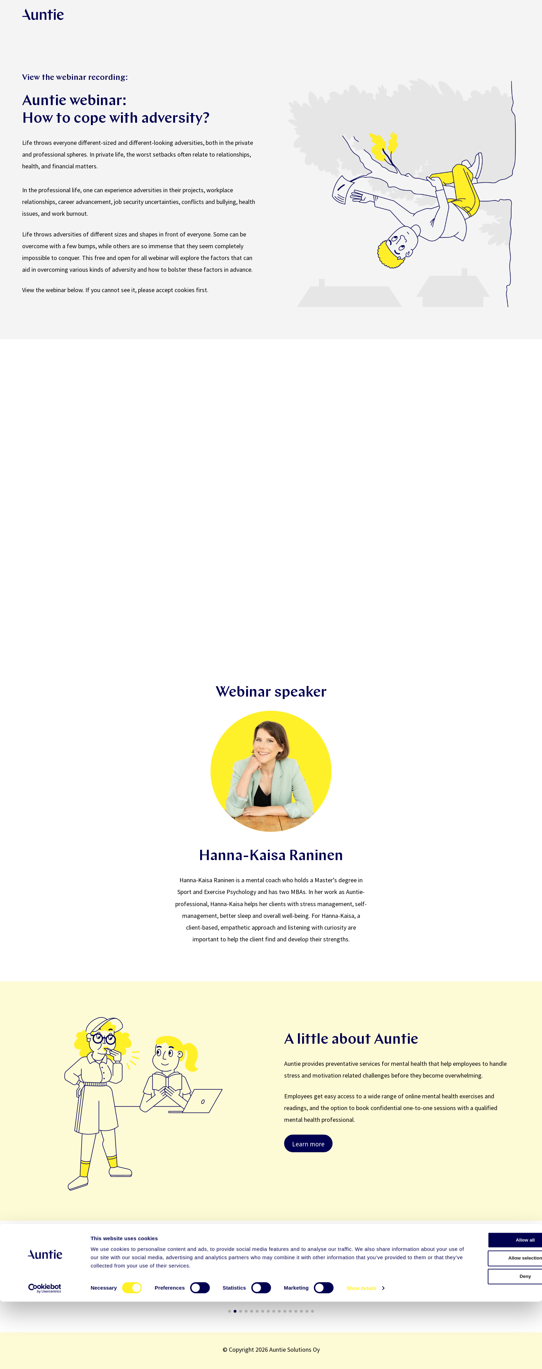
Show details (363, 1355)
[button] (21, 1281)
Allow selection (484, 1328)
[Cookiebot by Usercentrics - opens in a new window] (45, 1355)
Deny (484, 1348)
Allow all (484, 1308)
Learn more (308, 1144)
